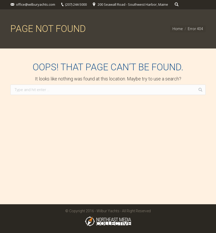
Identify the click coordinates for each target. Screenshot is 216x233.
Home (177, 29)
